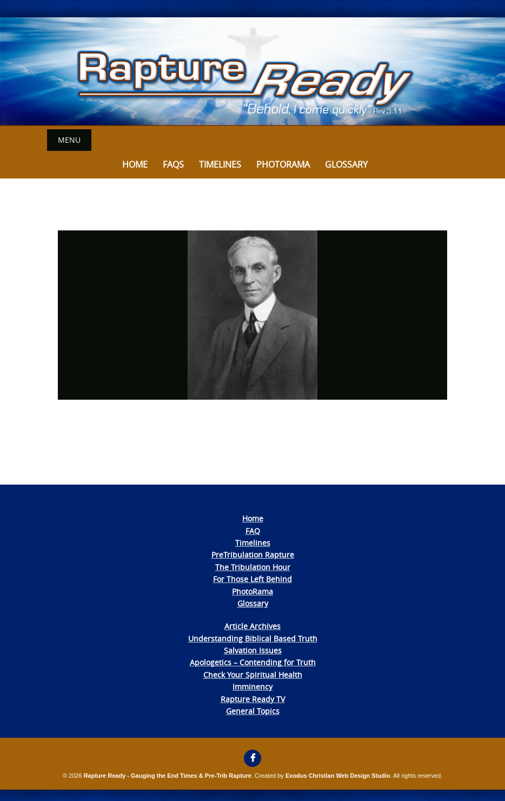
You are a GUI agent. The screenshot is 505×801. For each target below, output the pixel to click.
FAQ (252, 531)
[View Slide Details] (252, 71)
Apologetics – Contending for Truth (253, 662)
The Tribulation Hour (252, 567)
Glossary (346, 164)
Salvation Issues (253, 650)
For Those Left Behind (252, 579)
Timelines (220, 164)
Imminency (252, 686)
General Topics (253, 711)
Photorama (283, 164)
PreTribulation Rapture (252, 555)
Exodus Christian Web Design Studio (337, 775)
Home (135, 164)
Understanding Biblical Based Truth (252, 638)
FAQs (173, 164)
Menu (69, 140)
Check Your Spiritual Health (252, 675)
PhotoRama (252, 591)
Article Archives (252, 626)
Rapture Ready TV (253, 699)
